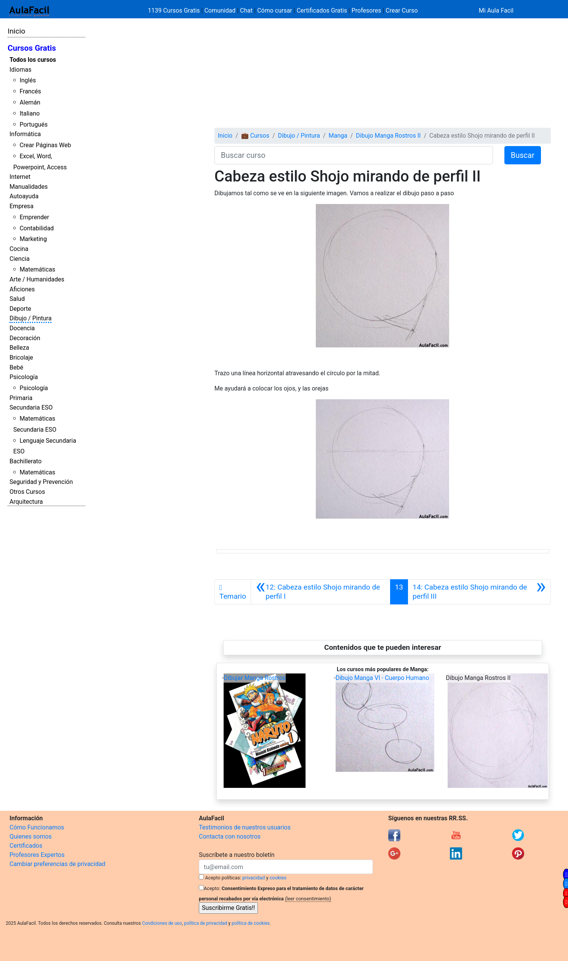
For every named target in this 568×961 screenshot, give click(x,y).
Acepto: (212, 888)
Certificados (26, 845)
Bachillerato (26, 461)
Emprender (34, 217)
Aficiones (22, 289)
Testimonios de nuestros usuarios (245, 827)
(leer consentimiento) (308, 899)
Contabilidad (36, 228)
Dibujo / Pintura (30, 318)
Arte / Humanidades (37, 279)
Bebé (16, 367)
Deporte (20, 308)
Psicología (24, 377)
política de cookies (251, 923)
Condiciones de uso (162, 923)
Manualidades (29, 186)
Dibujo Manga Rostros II (388, 135)
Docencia (22, 328)
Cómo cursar (274, 10)
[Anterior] (320, 591)
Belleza (19, 347)
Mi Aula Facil (496, 10)
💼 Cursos (255, 135)
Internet (20, 176)
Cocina (19, 248)
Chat (246, 10)
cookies (278, 878)
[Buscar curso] (353, 155)
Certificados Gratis (322, 10)
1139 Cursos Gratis (174, 10)
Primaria (21, 398)
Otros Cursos (27, 491)
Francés (30, 91)
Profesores (366, 10)
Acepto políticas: (223, 878)
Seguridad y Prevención (41, 481)
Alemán (29, 102)
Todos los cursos (33, 59)
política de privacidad (205, 923)
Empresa (22, 206)
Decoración (25, 338)
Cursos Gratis (32, 48)
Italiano (29, 113)
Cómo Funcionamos (37, 827)
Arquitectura (26, 501)
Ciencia (20, 258)
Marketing (32, 239)
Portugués (33, 124)
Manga (338, 135)
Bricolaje (21, 357)
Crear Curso (402, 10)
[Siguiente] (479, 591)
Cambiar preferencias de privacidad (58, 864)
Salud (17, 298)
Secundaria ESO (31, 407)
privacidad (253, 878)
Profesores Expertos (37, 854)
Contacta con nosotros (230, 836)
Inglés (27, 80)
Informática (25, 134)
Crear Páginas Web (45, 145)
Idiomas (20, 69)
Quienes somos (31, 836)
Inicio (16, 31)
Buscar (522, 155)
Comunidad (219, 10)
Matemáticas (37, 269)
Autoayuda (24, 196)
